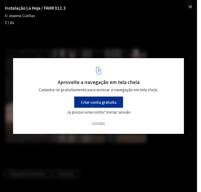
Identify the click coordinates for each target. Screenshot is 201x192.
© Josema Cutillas (20, 16)
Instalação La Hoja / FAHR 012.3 (35, 8)
